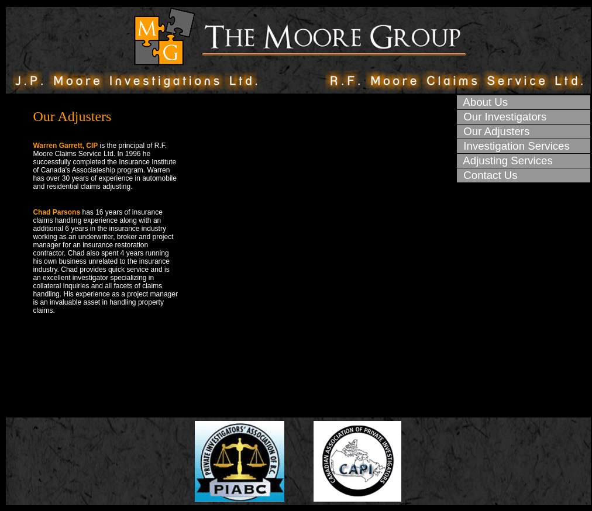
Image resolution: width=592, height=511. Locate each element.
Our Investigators (501, 117)
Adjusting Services (505, 160)
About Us (482, 102)
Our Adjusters (493, 131)
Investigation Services (513, 146)
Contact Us (487, 175)
